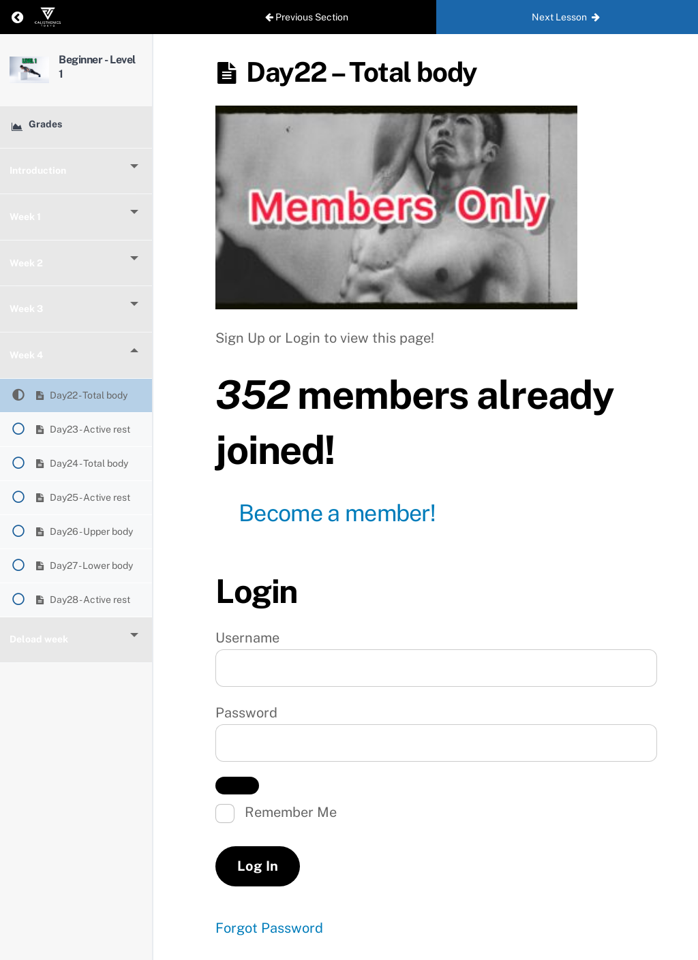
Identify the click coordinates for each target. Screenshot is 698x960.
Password (246, 712)
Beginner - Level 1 (107, 65)
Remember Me (276, 813)
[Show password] (237, 785)
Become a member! (337, 513)
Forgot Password (269, 928)
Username (247, 638)
